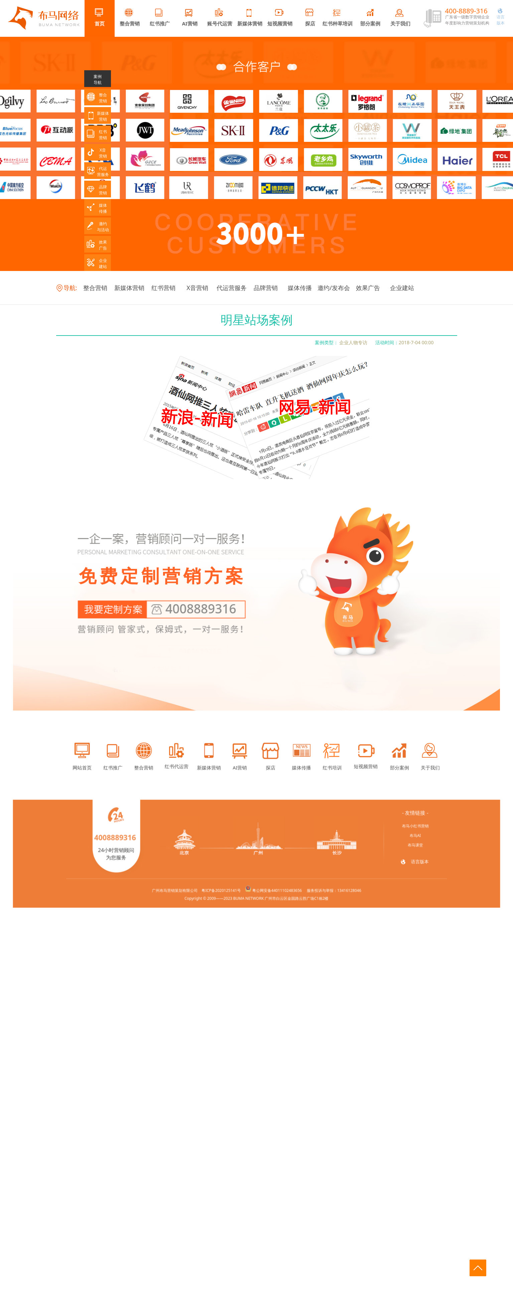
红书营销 (163, 288)
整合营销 (130, 17)
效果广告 (368, 288)
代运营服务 (232, 288)
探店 (310, 17)
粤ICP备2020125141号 (231, 880)
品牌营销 (266, 288)
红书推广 (160, 17)
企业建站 (402, 288)
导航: (66, 288)
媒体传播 (300, 288)
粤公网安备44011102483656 (271, 880)
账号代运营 (219, 17)
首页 (100, 17)
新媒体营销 (249, 17)
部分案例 (370, 17)
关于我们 (400, 17)
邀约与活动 (98, 226)
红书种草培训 (338, 17)
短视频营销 (279, 17)
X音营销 (197, 288)
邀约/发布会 (333, 288)
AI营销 (189, 17)
